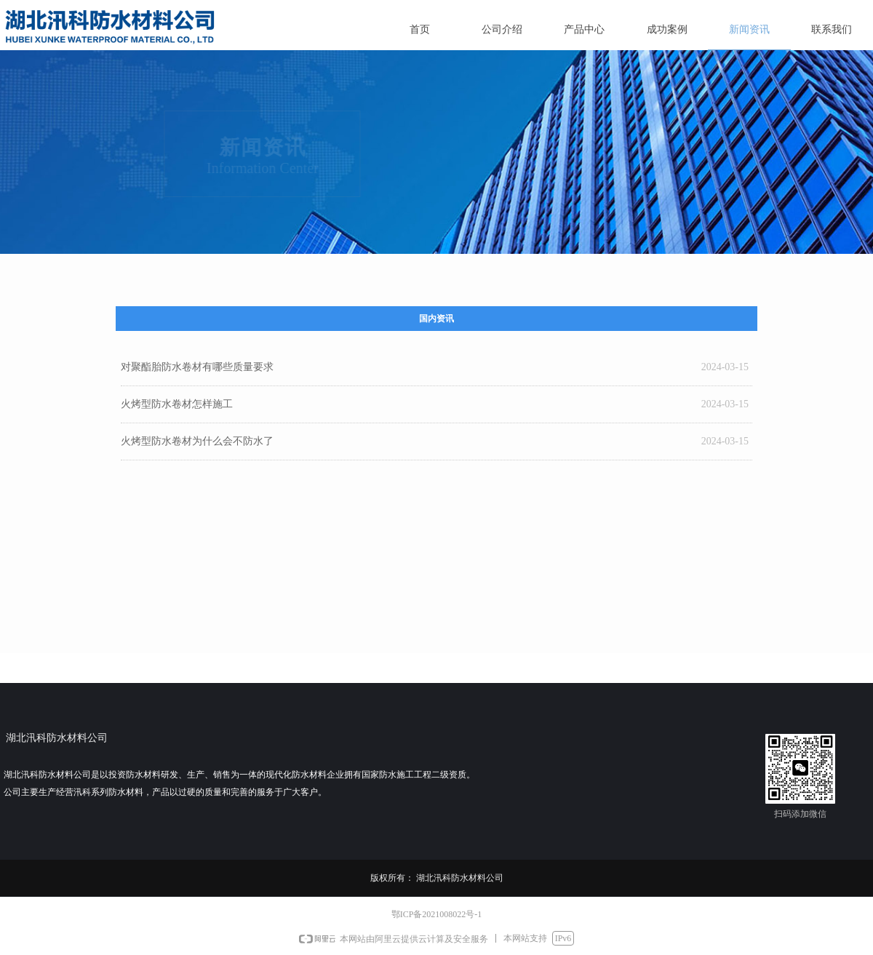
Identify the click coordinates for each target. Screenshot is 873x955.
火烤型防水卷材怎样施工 (177, 404)
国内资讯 (436, 318)
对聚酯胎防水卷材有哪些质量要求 (197, 366)
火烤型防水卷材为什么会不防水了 (197, 441)
